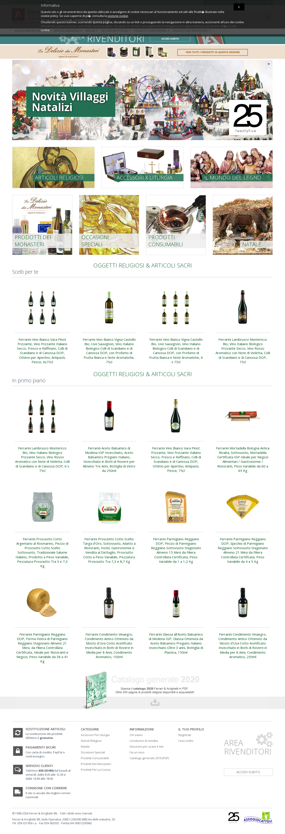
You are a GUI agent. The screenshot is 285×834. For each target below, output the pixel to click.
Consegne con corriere (46, 788)
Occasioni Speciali (93, 752)
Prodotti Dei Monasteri (96, 764)
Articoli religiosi (59, 177)
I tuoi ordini (185, 741)
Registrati (184, 735)
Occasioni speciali (95, 240)
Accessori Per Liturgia (95, 735)
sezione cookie (118, 16)
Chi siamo (136, 735)
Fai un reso (137, 752)
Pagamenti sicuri (41, 747)
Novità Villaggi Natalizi (49, 101)
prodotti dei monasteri (33, 240)
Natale (251, 244)
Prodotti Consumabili (95, 758)
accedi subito (248, 772)
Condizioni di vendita (144, 741)
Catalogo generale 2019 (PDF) (149, 758)
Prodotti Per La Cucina (95, 770)
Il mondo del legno (232, 177)
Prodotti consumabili (165, 240)
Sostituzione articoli (45, 729)
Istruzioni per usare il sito (147, 746)
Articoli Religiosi (91, 741)
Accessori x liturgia (144, 177)
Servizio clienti (39, 765)
